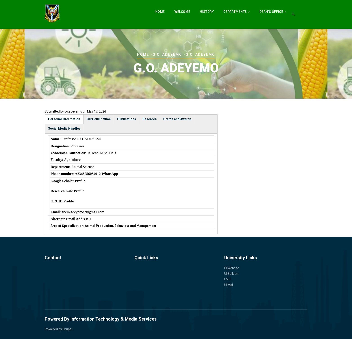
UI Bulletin (231, 273)
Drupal (67, 329)
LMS (227, 279)
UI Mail (228, 285)
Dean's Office (273, 12)
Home (160, 11)
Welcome (182, 11)
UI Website (231, 268)
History (207, 11)
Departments (236, 12)
